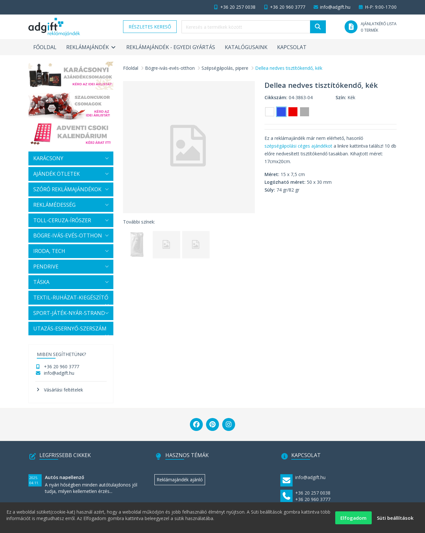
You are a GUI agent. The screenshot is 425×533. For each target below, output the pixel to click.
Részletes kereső (150, 27)
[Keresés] (318, 26)
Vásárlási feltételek (63, 390)
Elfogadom (353, 520)
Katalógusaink (246, 47)
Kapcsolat (291, 47)
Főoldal (45, 47)
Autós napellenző (64, 477)
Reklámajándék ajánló (180, 479)
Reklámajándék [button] (91, 47)
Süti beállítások (395, 520)
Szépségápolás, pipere (225, 68)
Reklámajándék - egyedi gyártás (170, 47)
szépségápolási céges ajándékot (298, 146)
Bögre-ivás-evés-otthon (170, 68)
